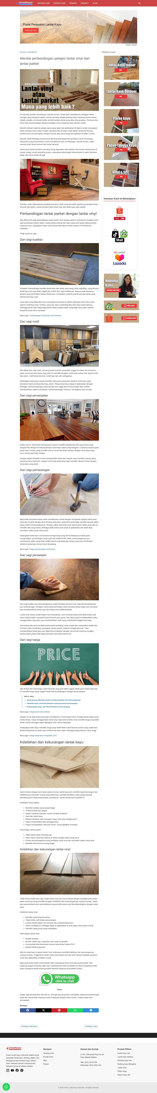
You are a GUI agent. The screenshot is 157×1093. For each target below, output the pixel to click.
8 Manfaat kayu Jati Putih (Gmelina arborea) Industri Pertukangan (52, 703)
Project (85, 3)
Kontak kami (59, 3)
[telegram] (91, 1010)
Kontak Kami (48, 1057)
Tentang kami (43, 3)
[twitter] (44, 1010)
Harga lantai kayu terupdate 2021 (43, 735)
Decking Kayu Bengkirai (126, 1064)
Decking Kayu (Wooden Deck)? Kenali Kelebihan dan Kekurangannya (54, 700)
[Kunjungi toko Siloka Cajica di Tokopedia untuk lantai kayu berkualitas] (121, 305)
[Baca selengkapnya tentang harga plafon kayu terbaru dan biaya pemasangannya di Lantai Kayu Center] (121, 121)
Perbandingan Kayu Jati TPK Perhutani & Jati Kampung (48, 707)
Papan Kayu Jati (123, 1075)
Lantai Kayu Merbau (125, 1057)
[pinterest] (59, 1010)
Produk (73, 3)
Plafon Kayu (122, 1071)
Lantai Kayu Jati (123, 1053)
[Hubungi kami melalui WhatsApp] (121, 285)
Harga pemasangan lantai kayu (42, 549)
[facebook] (28, 1010)
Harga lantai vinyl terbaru (39, 712)
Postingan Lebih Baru (29, 1026)
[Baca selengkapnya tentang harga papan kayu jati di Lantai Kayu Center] (121, 148)
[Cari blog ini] (139, 3)
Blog (95, 3)
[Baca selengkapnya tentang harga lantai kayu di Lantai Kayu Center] (121, 67)
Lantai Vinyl (121, 1068)
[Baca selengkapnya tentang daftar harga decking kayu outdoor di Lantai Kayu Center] (121, 94)
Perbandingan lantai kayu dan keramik (45, 315)
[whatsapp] (75, 1010)
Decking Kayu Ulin (124, 1060)
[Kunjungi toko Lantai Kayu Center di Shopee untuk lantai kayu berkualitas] (121, 318)
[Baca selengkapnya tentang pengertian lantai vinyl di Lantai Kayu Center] (121, 175)
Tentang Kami (48, 1053)
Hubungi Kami (31, 30)
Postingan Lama (91, 1026)
